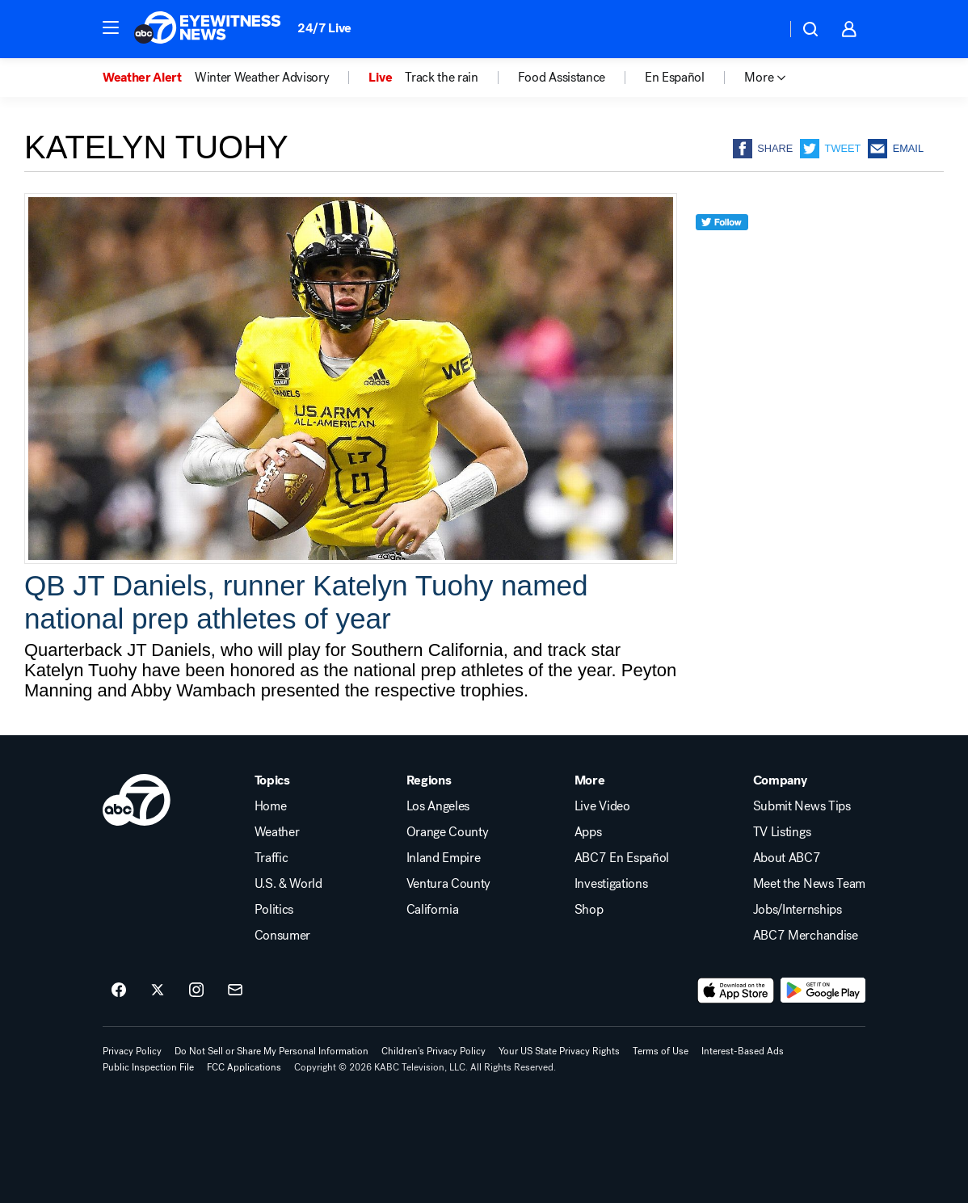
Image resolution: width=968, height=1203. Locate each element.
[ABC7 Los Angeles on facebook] (119, 990)
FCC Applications (244, 1067)
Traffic (271, 858)
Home (271, 806)
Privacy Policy (132, 1051)
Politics (274, 909)
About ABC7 (787, 858)
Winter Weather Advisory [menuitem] (262, 77)
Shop (589, 909)
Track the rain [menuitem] (441, 77)
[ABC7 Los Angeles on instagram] (196, 990)
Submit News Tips (802, 806)
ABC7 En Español (621, 858)
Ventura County (448, 883)
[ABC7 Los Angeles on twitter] (157, 990)
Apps (588, 832)
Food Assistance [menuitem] (561, 77)
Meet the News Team (809, 883)
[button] (111, 27)
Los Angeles (437, 806)
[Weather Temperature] (760, 29)
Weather (277, 832)
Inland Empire (443, 858)
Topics (272, 780)
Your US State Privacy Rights (559, 1051)
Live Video (602, 806)
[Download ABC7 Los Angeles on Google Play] (823, 990)
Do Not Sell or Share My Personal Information (271, 1051)
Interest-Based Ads (742, 1051)
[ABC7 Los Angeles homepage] (207, 29)
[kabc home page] (136, 800)
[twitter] (722, 252)
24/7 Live (324, 27)
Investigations (611, 883)
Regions (429, 780)
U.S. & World (288, 883)
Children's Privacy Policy (433, 1051)
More (589, 780)
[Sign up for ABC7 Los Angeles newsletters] (235, 990)
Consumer (282, 935)
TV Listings (781, 832)
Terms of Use (660, 1051)
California (432, 909)
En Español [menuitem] (675, 77)
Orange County (447, 832)
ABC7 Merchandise (805, 935)
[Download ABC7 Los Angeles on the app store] (736, 990)
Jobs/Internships (797, 909)
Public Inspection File (148, 1067)
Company (780, 780)
